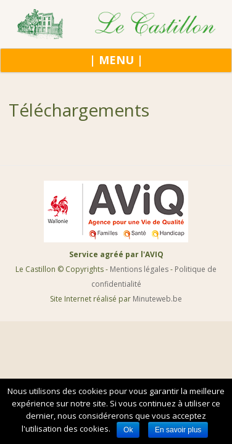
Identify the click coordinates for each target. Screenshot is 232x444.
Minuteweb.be (157, 299)
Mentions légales (139, 269)
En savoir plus (178, 430)
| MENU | (116, 59)
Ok (128, 430)
